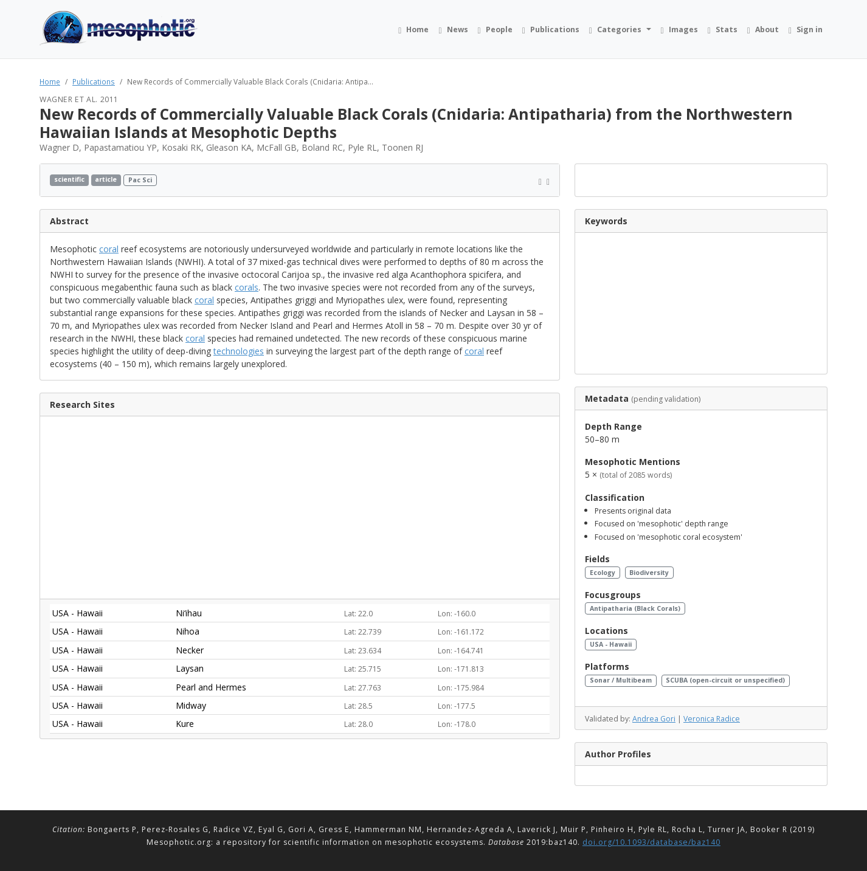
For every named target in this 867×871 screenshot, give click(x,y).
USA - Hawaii (611, 644)
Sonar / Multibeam (621, 680)
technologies (238, 351)
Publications (93, 81)
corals (246, 287)
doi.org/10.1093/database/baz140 (651, 842)
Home (50, 81)
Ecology (602, 572)
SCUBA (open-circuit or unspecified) (725, 680)
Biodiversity (649, 572)
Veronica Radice (711, 719)
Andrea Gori (653, 719)
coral (109, 249)
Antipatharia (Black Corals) (635, 608)
